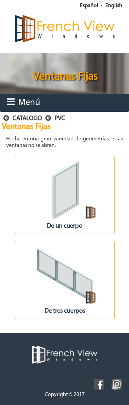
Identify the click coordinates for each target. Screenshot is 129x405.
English (113, 6)
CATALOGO (22, 118)
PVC (55, 118)
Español (89, 6)
